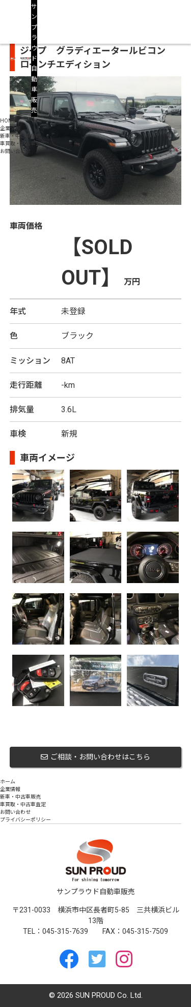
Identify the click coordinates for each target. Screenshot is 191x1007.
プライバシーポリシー (25, 819)
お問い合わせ (15, 151)
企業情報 (10, 128)
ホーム (7, 781)
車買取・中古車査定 (23, 143)
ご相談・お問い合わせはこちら (95, 757)
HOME (8, 121)
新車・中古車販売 (20, 136)
